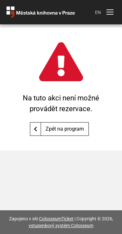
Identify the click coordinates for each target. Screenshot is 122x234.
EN (98, 12)
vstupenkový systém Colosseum (61, 225)
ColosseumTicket (56, 218)
